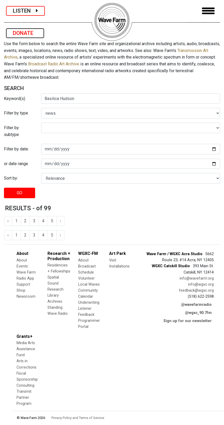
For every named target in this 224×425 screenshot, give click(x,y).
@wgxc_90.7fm (198, 313)
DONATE (25, 33)
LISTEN (25, 11)
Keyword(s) (14, 98)
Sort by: (11, 178)
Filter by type (16, 113)
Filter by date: (16, 148)
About (22, 260)
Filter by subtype (11, 131)
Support (23, 284)
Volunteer (86, 278)
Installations (119, 266)
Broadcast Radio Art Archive (53, 63)
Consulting (25, 385)
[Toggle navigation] (208, 10)
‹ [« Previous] (8, 220)
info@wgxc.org (201, 284)
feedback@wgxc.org (196, 290)
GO (19, 192)
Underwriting (88, 302)
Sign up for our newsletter (187, 321)
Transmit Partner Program (24, 397)
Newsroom (26, 296)
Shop (21, 290)
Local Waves (89, 284)
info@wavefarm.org (197, 278)
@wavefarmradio (196, 304)
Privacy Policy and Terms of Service (77, 418)
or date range (16, 163)
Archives (54, 301)
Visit (112, 260)
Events (22, 266)
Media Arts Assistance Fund (26, 349)
